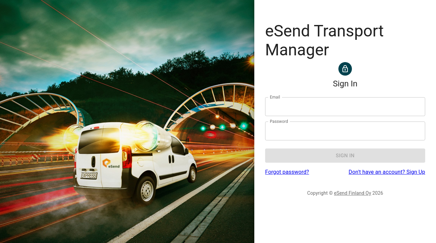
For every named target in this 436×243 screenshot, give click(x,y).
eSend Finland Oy (352, 193)
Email (275, 97)
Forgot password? (287, 172)
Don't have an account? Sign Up (387, 172)
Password (279, 121)
